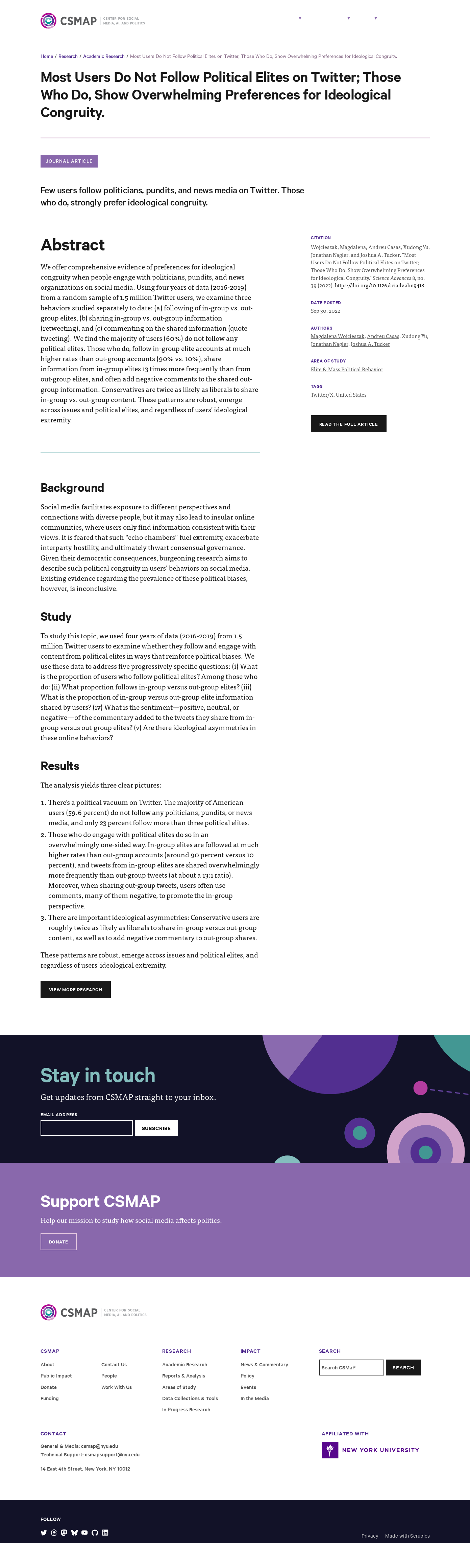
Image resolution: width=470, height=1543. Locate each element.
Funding (50, 1403)
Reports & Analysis (183, 1381)
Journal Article (69, 166)
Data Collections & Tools (190, 1403)
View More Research (77, 994)
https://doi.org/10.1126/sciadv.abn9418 (379, 290)
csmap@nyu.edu (99, 1451)
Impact (317, 22)
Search (403, 1372)
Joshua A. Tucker (370, 348)
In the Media (255, 1403)
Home (47, 61)
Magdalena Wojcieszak (338, 341)
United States (351, 399)
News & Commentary (264, 1369)
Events (248, 1392)
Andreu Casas (383, 341)
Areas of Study (179, 1392)
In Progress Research (186, 1414)
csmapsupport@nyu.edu (112, 1459)
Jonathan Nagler (329, 348)
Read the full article (349, 429)
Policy (247, 1381)
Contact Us (114, 1369)
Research (243, 22)
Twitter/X (322, 399)
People (285, 22)
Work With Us (407, 22)
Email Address (59, 1120)
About (356, 22)
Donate (59, 1247)
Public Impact (56, 1381)
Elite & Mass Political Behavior (347, 374)
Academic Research (104, 61)
